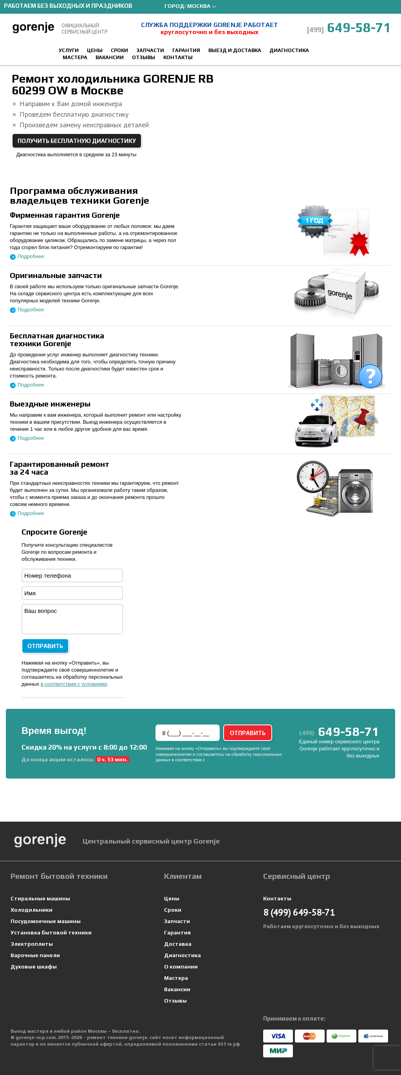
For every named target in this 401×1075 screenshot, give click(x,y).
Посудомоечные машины (46, 921)
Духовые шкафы (34, 966)
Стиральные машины (40, 898)
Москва (198, 6)
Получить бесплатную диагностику (77, 140)
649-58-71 (349, 27)
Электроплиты (32, 944)
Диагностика (289, 50)
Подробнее (31, 256)
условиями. (217, 759)
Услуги (69, 50)
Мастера (75, 57)
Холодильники (31, 910)
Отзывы (143, 57)
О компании (181, 966)
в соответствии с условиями (74, 684)
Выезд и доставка (234, 50)
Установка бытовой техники (51, 932)
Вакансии (110, 57)
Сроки (119, 50)
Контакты (178, 57)
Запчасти (150, 50)
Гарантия (186, 50)
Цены (95, 50)
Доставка (177, 944)
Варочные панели (35, 955)
